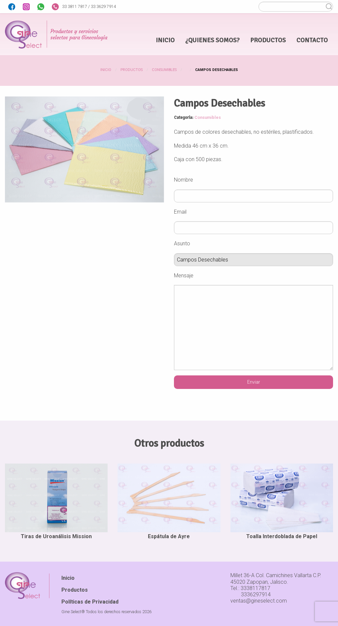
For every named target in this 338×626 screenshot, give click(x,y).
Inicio (105, 70)
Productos (131, 70)
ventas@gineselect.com (258, 601)
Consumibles (164, 70)
